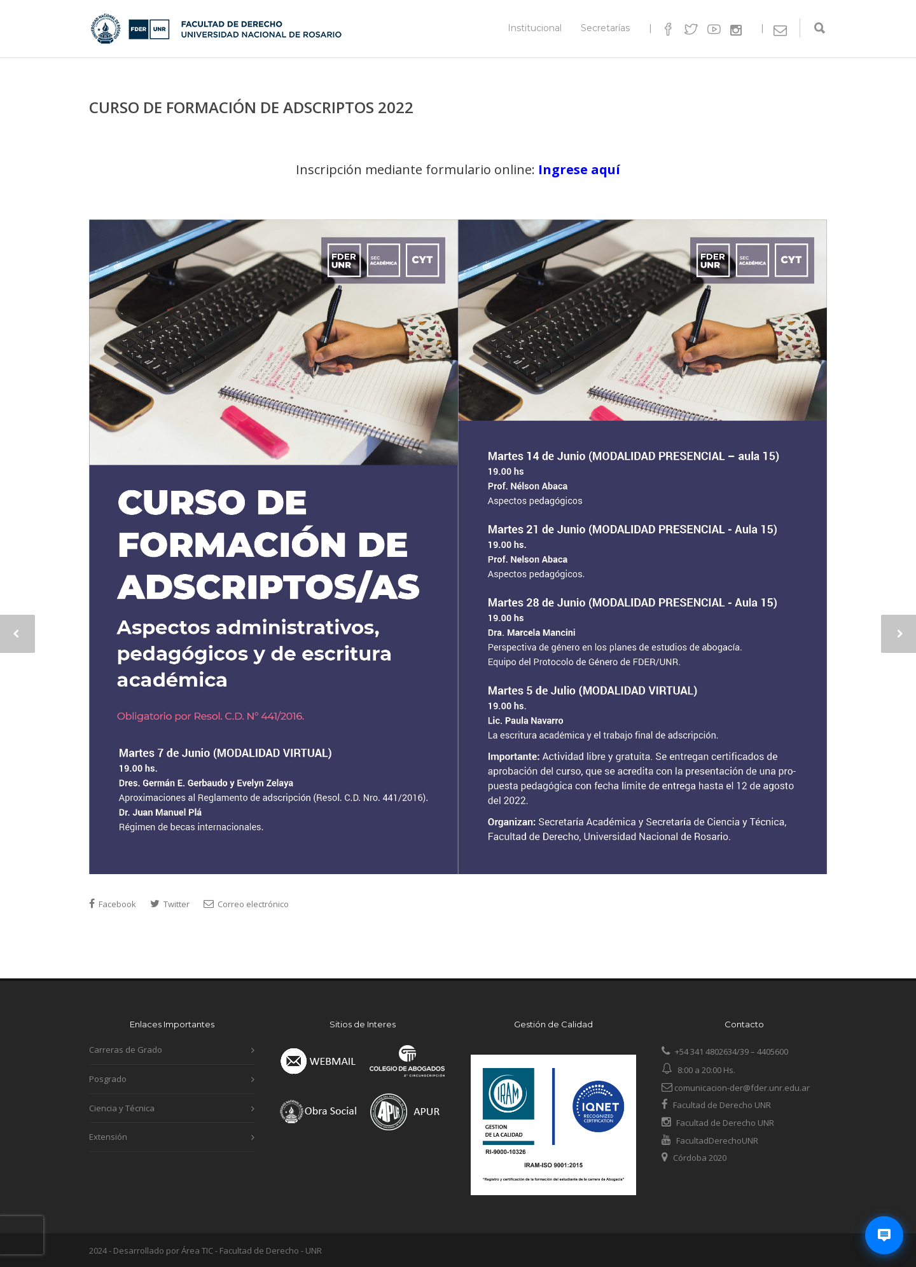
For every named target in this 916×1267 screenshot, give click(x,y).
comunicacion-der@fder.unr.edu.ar (736, 1087)
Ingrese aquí (579, 169)
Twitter (170, 904)
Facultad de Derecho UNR (722, 1105)
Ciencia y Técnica (122, 1108)
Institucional (535, 28)
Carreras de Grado (125, 1049)
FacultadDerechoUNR (716, 1140)
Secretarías (605, 28)
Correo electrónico (246, 904)
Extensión (108, 1136)
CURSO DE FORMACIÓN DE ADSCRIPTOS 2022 (251, 107)
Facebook (112, 904)
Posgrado (108, 1079)
